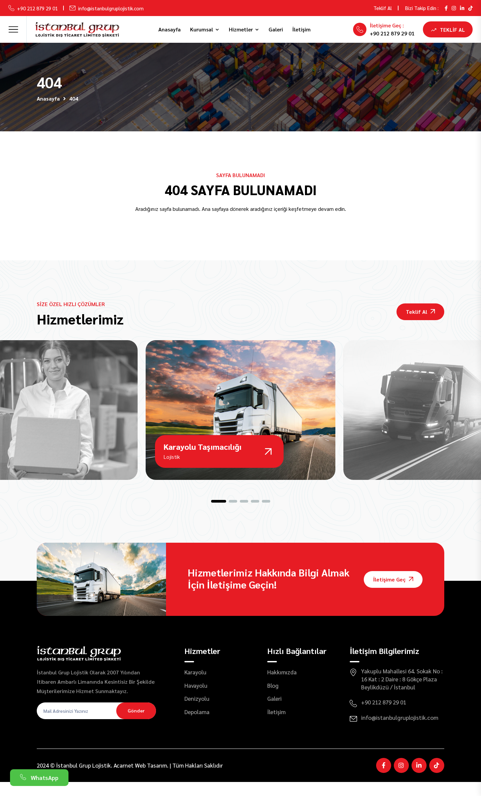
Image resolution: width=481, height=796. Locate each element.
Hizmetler (241, 29)
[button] (218, 515)
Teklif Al (382, 8)
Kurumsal (201, 29)
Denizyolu (196, 712)
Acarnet (124, 779)
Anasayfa (169, 29)
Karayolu (195, 686)
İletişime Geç (393, 592)
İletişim (301, 29)
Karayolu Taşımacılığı (203, 459)
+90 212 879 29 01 (37, 8)
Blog (273, 699)
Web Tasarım (151, 779)
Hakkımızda (282, 686)
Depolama (196, 725)
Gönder (136, 724)
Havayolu (195, 699)
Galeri (276, 29)
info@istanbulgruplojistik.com (111, 8)
